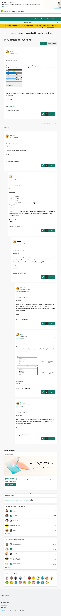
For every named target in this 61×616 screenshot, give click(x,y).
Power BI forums (10, 33)
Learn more (5, 6)
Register (37, 18)
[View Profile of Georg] (11, 51)
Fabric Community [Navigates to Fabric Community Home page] (18, 11)
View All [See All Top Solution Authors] (8, 534)
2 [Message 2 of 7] (10, 161)
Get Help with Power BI (34, 33)
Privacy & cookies (5, 602)
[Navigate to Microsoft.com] (5, 11)
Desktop (49, 33)
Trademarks (3, 607)
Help (48, 18)
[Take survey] (10, 484)
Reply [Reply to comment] (52, 165)
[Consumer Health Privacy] (20, 610)
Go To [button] (53, 18)
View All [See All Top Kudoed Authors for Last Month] (8, 567)
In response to (13, 179)
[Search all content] (40, 22)
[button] (43, 43)
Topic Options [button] (51, 43)
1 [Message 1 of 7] (10, 110)
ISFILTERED (20, 258)
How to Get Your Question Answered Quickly (17, 500)
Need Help (12, 106)
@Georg (9, 146)
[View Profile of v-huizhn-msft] (25, 241)
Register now (50, 27)
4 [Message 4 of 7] (17, 273)
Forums (21, 33)
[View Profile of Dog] (11, 135)
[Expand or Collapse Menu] (2, 15)
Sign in (42, 18)
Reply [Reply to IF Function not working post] (52, 114)
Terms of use (4, 605)
